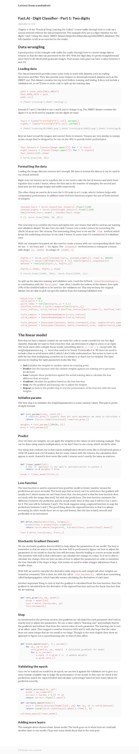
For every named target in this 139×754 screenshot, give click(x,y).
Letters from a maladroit (34, 5)
